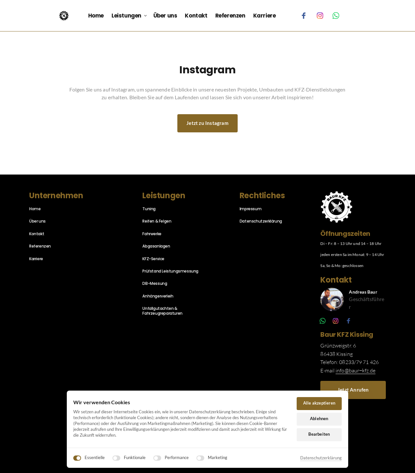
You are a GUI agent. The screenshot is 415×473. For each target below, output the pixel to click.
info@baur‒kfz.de (355, 370)
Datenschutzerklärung (321, 457)
